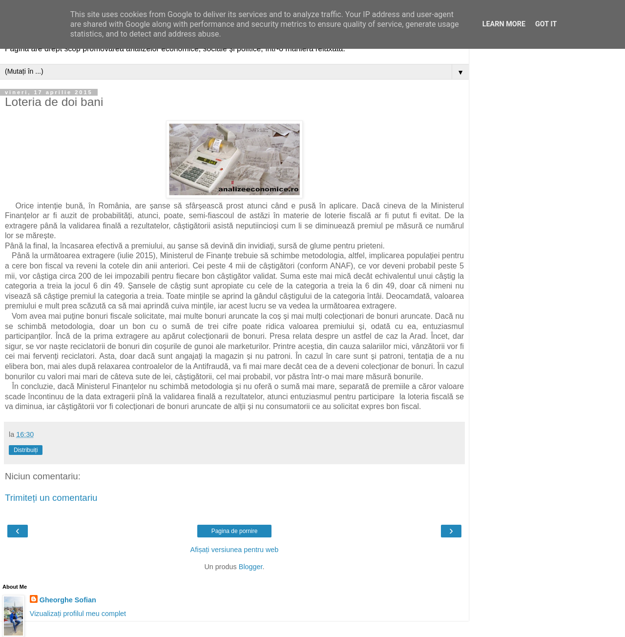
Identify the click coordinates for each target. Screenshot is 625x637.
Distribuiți (26, 450)
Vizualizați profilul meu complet (78, 613)
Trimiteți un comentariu (51, 498)
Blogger (251, 567)
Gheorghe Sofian (68, 600)
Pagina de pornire (234, 531)
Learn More (503, 24)
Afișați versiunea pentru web (234, 550)
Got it (546, 24)
